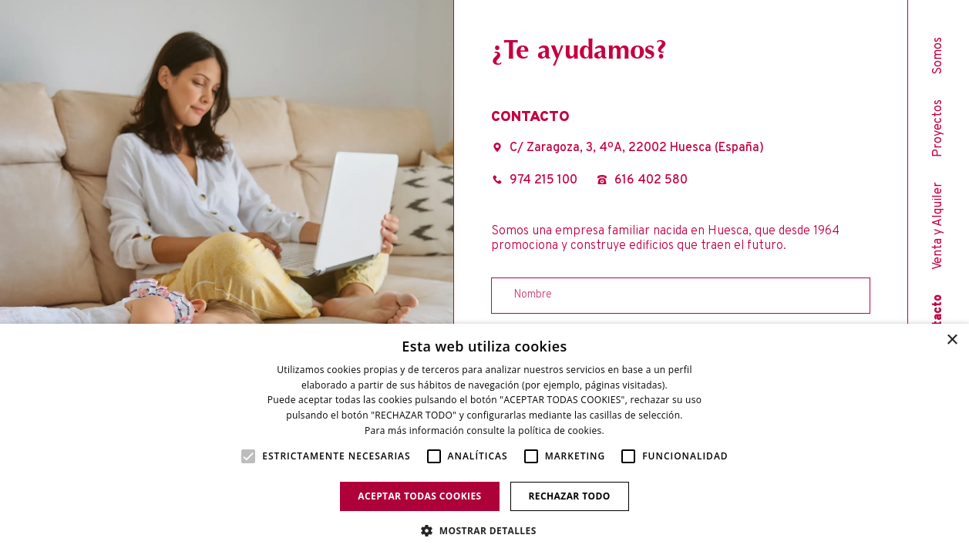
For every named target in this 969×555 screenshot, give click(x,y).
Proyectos (938, 128)
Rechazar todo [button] (570, 496)
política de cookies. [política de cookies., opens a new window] (561, 430)
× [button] (951, 340)
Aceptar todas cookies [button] (419, 496)
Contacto (938, 321)
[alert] (484, 439)
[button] (484, 529)
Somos (938, 56)
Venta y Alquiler (938, 226)
